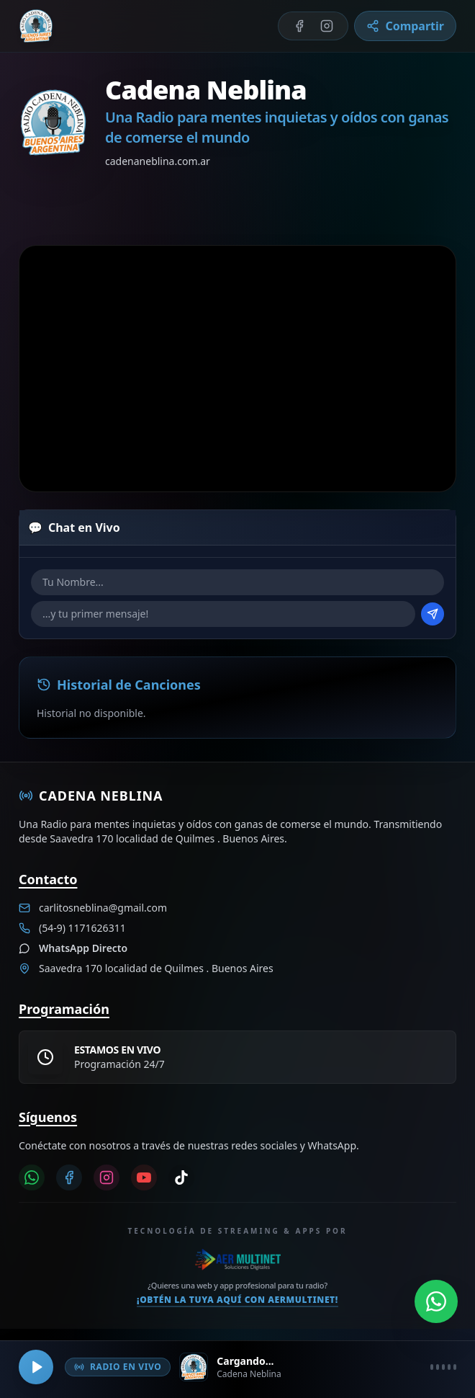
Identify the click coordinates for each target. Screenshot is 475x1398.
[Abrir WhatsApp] (436, 1297)
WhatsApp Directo (83, 948)
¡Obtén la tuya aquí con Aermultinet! (237, 1300)
